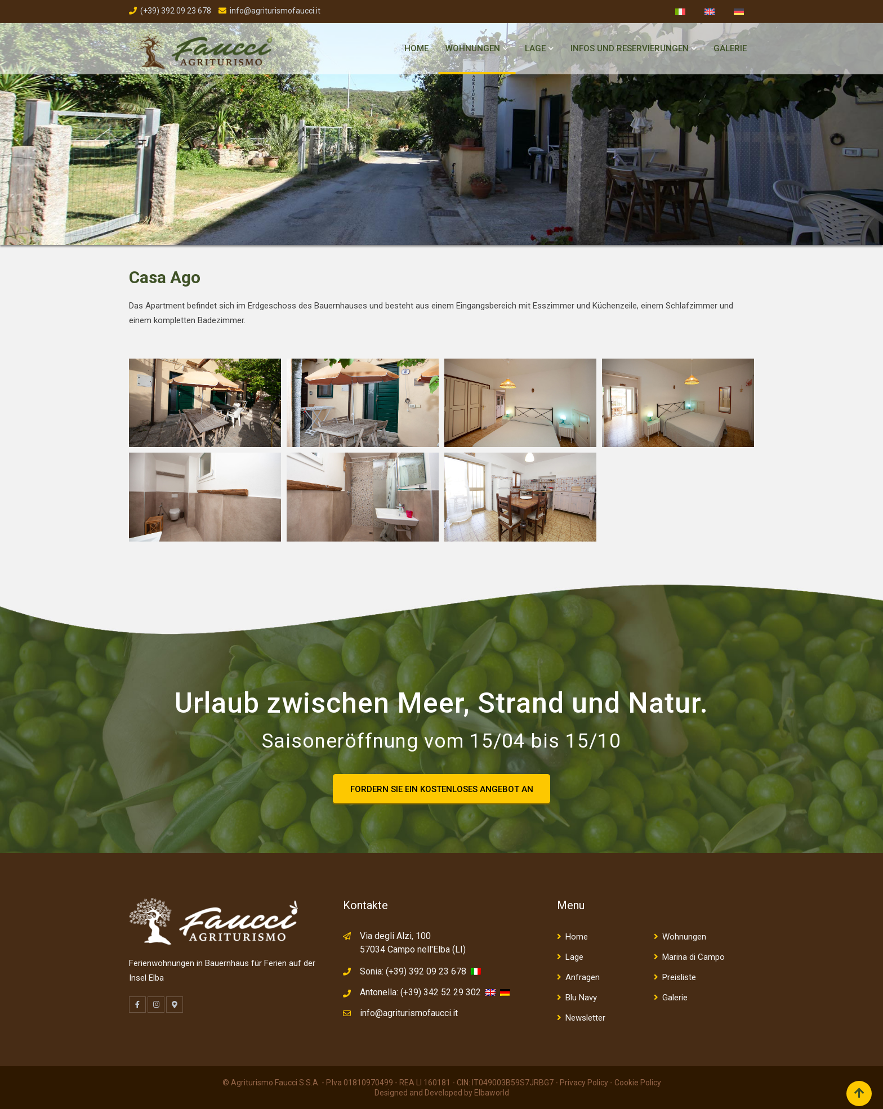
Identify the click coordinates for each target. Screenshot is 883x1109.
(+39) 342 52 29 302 (440, 992)
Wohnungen (472, 48)
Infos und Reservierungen (629, 48)
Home (416, 48)
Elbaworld (491, 1092)
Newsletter (585, 1018)
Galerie (730, 48)
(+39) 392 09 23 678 (175, 10)
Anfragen (582, 977)
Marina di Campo (693, 957)
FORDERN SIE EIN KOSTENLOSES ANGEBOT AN (441, 789)
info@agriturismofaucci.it (275, 10)
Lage (535, 48)
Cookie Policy (637, 1082)
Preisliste (679, 977)
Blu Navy (581, 997)
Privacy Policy (584, 1082)
